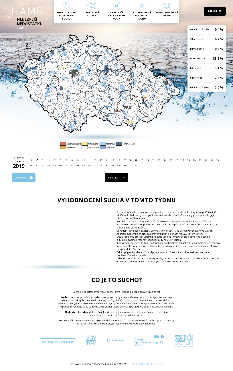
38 (54, 165)
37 (48, 165)
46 (101, 165)
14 (107, 160)
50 (124, 165)
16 (118, 160)
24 (165, 160)
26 (176, 160)
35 (37, 165)
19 (136, 160)
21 (147, 160)
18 (130, 160)
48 (112, 165)
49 (118, 165)
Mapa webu (138, 364)
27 (182, 160)
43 (83, 165)
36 (43, 165)
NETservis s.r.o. (154, 364)
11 (89, 160)
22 (153, 160)
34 (31, 165)
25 (171, 160)
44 (89, 165)
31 (206, 160)
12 (95, 160)
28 (188, 160)
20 (142, 160)
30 (200, 160)
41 (72, 165)
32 (211, 160)
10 (83, 160)
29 (194, 160)
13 (101, 160)
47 (107, 165)
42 (77, 165)
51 (130, 165)
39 (60, 165)
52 (136, 165)
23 (159, 160)
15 (112, 160)
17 (124, 160)
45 (95, 165)
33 (217, 160)
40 (66, 165)
